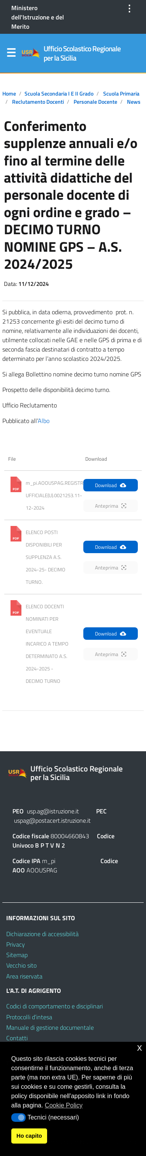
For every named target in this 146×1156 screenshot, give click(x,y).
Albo (43, 420)
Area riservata (24, 976)
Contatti (17, 1038)
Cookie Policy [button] (64, 1105)
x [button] (139, 1047)
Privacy (15, 944)
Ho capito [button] (29, 1136)
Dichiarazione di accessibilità (42, 933)
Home (9, 93)
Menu (11, 54)
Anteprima (110, 506)
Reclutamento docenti (38, 101)
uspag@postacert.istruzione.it (52, 820)
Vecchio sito (21, 965)
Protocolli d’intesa (29, 1017)
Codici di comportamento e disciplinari (54, 1006)
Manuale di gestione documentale (50, 1027)
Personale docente (95, 101)
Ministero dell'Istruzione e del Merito (37, 17)
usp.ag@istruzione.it (53, 811)
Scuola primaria (121, 93)
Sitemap (17, 954)
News (134, 101)
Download (110, 485)
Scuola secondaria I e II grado (59, 93)
